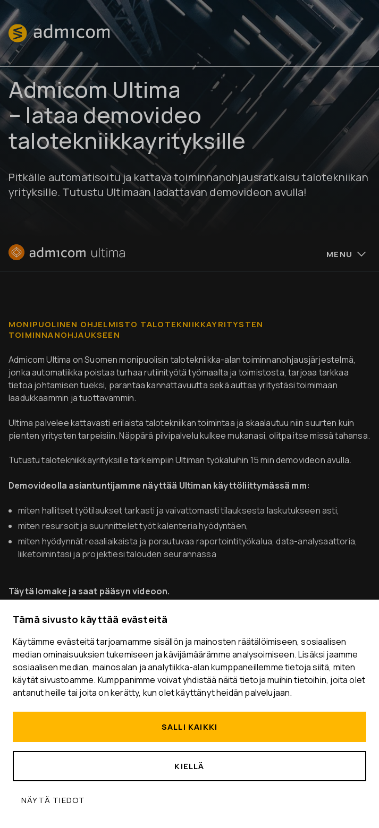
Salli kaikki (189, 726)
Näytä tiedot (53, 800)
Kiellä (189, 766)
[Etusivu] (67, 257)
